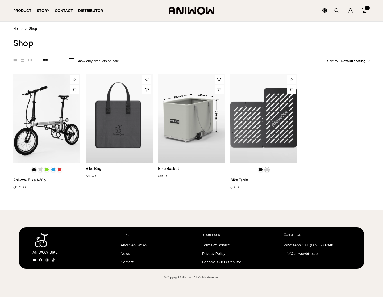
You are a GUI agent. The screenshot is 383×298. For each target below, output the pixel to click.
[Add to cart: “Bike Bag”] (146, 89)
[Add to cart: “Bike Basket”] (219, 89)
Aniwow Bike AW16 (29, 180)
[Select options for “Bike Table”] (291, 89)
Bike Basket (168, 168)
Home (18, 29)
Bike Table (239, 180)
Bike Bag (93, 168)
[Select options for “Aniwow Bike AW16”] (74, 89)
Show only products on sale (98, 61)
